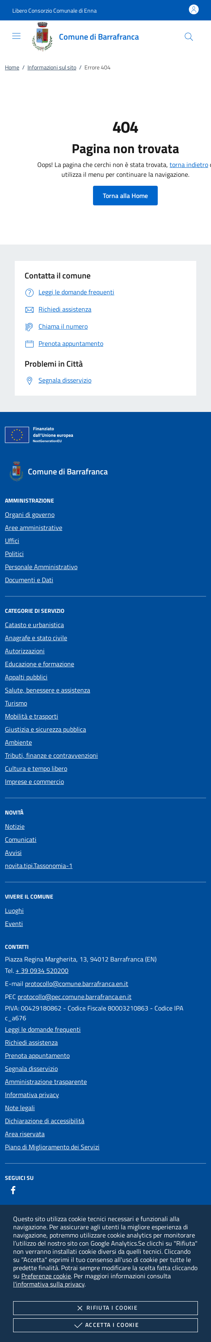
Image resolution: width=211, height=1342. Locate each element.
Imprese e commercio (34, 781)
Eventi (14, 923)
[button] (54, 10)
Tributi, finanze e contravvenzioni (51, 755)
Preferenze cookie (46, 1276)
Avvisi (13, 852)
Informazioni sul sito (51, 67)
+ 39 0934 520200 (42, 970)
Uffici (12, 540)
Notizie (15, 826)
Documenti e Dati (29, 580)
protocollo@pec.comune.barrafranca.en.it (75, 996)
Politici (14, 554)
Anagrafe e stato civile (36, 638)
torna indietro (189, 164)
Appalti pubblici (26, 677)
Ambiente (18, 742)
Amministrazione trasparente (46, 1081)
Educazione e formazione (39, 664)
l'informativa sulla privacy (48, 1284)
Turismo (16, 703)
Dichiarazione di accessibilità (44, 1121)
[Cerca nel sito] (189, 37)
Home (12, 67)
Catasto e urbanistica (34, 625)
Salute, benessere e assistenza (47, 690)
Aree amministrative (33, 527)
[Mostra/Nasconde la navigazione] (16, 36)
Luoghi (14, 910)
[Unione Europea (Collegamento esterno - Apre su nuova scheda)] (105, 436)
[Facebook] (13, 1190)
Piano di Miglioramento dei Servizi (52, 1147)
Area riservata (25, 1134)
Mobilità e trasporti (31, 716)
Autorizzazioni (25, 651)
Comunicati (20, 839)
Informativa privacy (32, 1094)
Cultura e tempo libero (36, 768)
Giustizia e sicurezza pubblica (45, 729)
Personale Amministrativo (41, 567)
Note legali (20, 1108)
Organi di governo (29, 514)
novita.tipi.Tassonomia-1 (39, 865)
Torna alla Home (125, 195)
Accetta (105, 1325)
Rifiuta (105, 1308)
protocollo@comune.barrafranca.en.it (76, 983)
